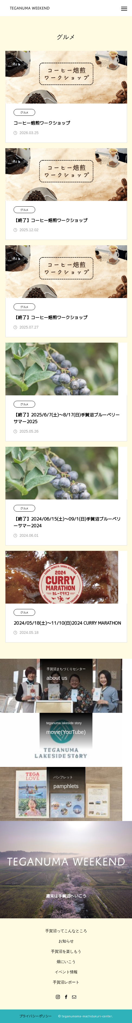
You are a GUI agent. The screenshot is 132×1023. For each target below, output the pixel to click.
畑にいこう (66, 961)
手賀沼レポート (66, 982)
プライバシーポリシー (35, 1016)
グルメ (24, 112)
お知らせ (66, 941)
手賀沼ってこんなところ (66, 931)
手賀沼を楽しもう (66, 951)
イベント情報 (66, 972)
